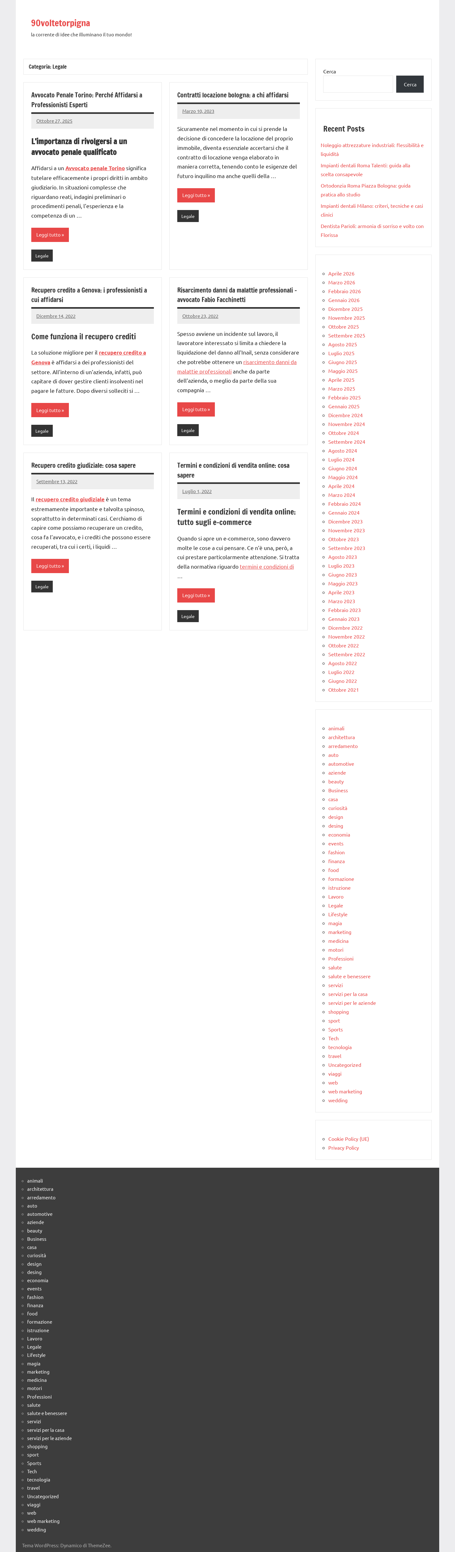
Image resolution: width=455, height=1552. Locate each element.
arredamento (343, 746)
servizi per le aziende (352, 1002)
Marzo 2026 (341, 282)
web (333, 1082)
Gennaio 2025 (344, 406)
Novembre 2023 (346, 530)
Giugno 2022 (342, 680)
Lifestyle (338, 914)
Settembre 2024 (346, 441)
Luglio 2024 (341, 459)
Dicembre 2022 (345, 627)
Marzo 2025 (341, 388)
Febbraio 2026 (344, 291)
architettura (341, 737)
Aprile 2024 (341, 486)
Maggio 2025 (343, 371)
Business (338, 790)
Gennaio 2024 (344, 512)
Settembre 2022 (346, 654)
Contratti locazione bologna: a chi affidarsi (225, 99)
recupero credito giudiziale (70, 501)
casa (333, 799)
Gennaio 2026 (344, 300)
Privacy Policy (343, 1147)
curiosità (337, 808)
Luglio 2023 (341, 565)
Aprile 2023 (341, 592)
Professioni (341, 958)
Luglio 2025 (341, 353)
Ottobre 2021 (343, 689)
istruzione (339, 887)
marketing (339, 932)
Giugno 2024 (342, 468)
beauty (336, 781)
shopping (338, 1011)
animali (336, 728)
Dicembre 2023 (345, 521)
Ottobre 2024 (343, 433)
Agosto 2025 (342, 344)
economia (339, 834)
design (335, 816)
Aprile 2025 (341, 379)
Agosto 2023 (342, 556)
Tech (333, 1038)
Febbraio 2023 (344, 610)
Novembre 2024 (346, 424)
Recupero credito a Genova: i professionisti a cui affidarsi (73, 296)
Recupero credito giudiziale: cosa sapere (89, 467)
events (335, 843)
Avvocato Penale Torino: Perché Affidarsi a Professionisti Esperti (92, 99)
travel (334, 1056)
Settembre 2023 (346, 548)
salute (335, 967)
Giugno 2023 (342, 574)
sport (334, 1020)
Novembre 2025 (346, 317)
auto (333, 754)
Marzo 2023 (341, 601)
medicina (338, 940)
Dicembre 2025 (345, 309)
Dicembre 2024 (345, 415)
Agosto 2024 (342, 450)
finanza (336, 861)
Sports (335, 1029)
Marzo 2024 (341, 495)
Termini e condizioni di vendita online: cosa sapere (232, 472)
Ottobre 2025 (343, 326)
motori (335, 949)
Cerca (329, 71)
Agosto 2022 (342, 663)
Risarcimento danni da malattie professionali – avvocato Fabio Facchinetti (237, 296)
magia (335, 923)
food (333, 870)
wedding (338, 1100)
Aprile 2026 (341, 273)
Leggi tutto (48, 235)
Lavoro (335, 896)
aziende (337, 772)
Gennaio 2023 (344, 618)
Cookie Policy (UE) (348, 1138)
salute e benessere (349, 976)
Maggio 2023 (343, 583)
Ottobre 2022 (343, 645)
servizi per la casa (347, 994)
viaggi (335, 1073)
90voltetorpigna (73, 21)
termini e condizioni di (267, 568)
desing (335, 825)
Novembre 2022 (346, 636)
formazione (341, 878)
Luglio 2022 (341, 672)
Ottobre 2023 (343, 539)
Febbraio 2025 (344, 397)
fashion (336, 852)
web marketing (345, 1091)
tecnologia (340, 1047)
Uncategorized (344, 1064)
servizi (335, 985)
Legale (42, 256)
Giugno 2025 (342, 362)
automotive (341, 763)
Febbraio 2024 (344, 503)
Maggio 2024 (343, 477)
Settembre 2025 (346, 335)
